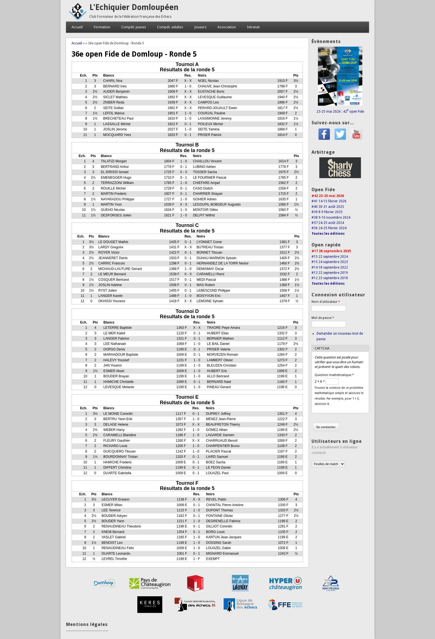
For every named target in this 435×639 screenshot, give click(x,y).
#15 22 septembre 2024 (330, 257)
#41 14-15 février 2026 (329, 201)
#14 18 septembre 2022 (330, 267)
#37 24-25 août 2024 (328, 223)
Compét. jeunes (133, 27)
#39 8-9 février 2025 (327, 212)
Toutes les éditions (328, 234)
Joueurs (200, 27)
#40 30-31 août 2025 (328, 207)
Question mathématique (334, 375)
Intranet (253, 27)
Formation (102, 27)
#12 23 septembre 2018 (330, 278)
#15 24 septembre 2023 (330, 262)
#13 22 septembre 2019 (330, 273)
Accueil (77, 27)
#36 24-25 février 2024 (329, 228)
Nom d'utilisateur (326, 302)
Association (227, 27)
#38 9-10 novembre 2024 (331, 217)
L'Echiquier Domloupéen (133, 7)
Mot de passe (323, 318)
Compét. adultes (170, 27)
